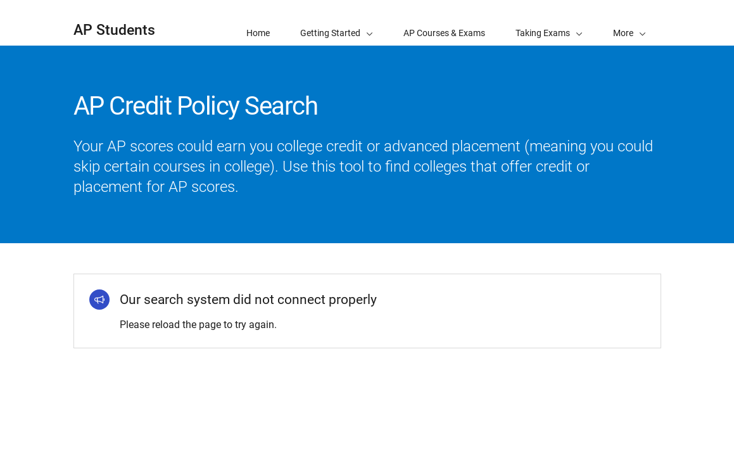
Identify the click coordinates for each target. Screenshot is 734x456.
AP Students (114, 30)
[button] (629, 23)
